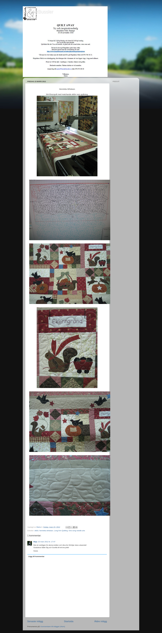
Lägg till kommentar (36, 556)
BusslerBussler (38, 11)
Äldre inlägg (100, 621)
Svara (35, 551)
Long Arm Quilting (61, 531)
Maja (35, 542)
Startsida (68, 621)
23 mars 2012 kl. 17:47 (46, 542)
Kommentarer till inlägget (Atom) (52, 626)
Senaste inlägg (35, 621)
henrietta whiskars (46, 531)
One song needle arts (77, 531)
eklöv (36, 531)
